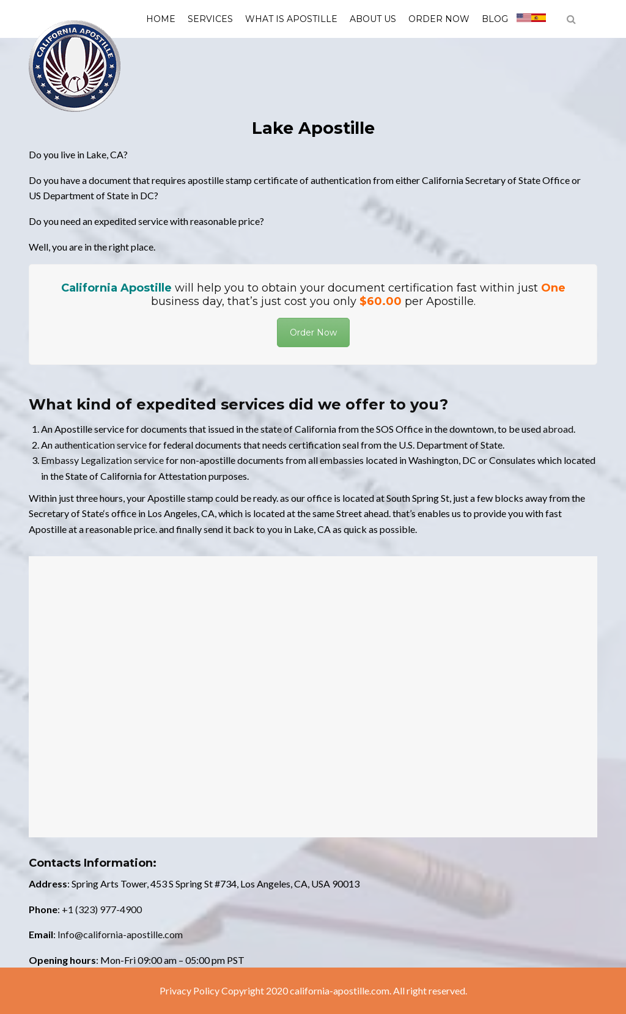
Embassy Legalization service (102, 460)
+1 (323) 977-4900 (102, 909)
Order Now (439, 18)
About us (373, 18)
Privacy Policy (189, 990)
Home (160, 18)
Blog (495, 18)
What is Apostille (291, 18)
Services (210, 18)
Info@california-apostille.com (120, 934)
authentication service (100, 444)
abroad (558, 429)
